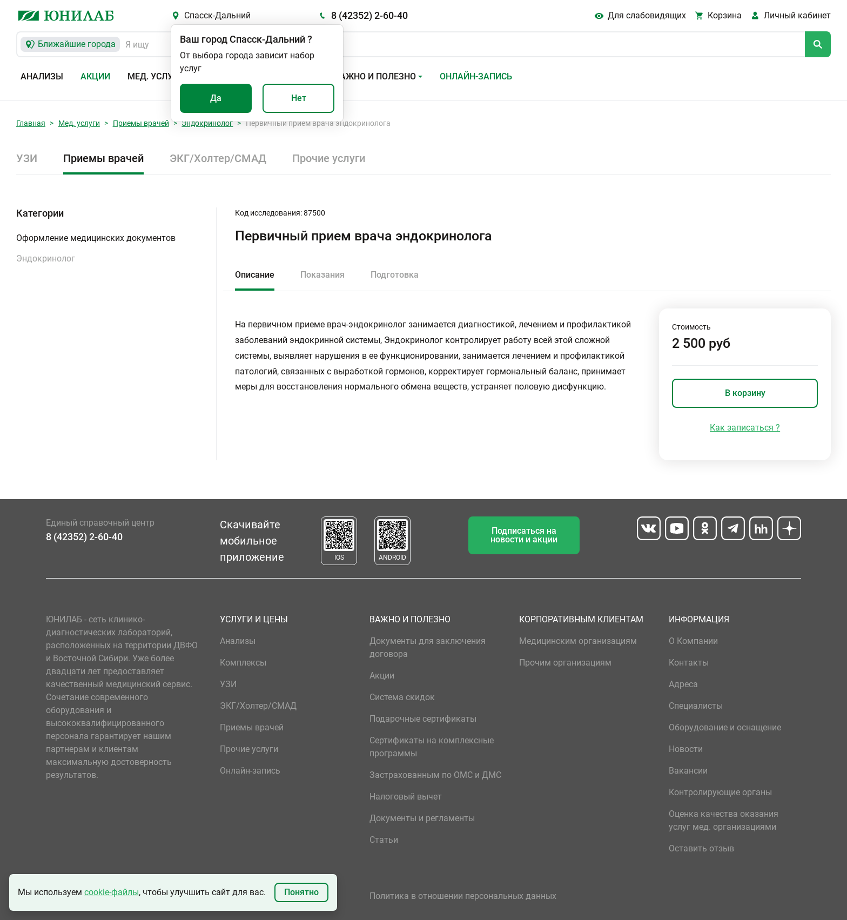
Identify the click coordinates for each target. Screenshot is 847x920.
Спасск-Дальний (217, 15)
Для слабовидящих (647, 15)
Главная (30, 123)
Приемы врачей (141, 123)
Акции (95, 76)
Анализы (42, 76)
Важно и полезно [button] (375, 76)
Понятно (301, 892)
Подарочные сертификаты (422, 719)
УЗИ (26, 158)
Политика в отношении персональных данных (462, 896)
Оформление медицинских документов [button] (96, 238)
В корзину (745, 393)
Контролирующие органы (720, 792)
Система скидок (402, 697)
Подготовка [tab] (395, 275)
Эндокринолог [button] (45, 258)
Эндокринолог (207, 123)
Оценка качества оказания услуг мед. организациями (723, 820)
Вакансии (688, 770)
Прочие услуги (328, 158)
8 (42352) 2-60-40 (369, 15)
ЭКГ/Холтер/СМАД (218, 158)
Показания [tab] (322, 275)
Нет (298, 98)
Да (215, 98)
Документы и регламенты (422, 818)
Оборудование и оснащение (725, 727)
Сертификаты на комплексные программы (431, 746)
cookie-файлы (111, 892)
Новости (686, 749)
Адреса (683, 684)
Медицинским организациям (578, 641)
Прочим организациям (565, 662)
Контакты (689, 662)
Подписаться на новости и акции (523, 535)
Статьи (383, 840)
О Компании (693, 641)
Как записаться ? (745, 427)
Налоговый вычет (405, 796)
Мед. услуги (155, 76)
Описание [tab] (254, 275)
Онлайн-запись (476, 76)
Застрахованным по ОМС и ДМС (435, 775)
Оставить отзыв (701, 848)
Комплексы (243, 662)
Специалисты (696, 706)
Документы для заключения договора (427, 647)
